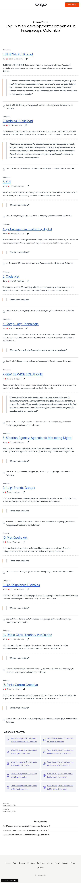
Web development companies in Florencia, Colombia (60, 775)
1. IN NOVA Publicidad (18, 54)
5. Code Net (11, 276)
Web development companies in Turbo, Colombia (60, 740)
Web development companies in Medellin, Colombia (24, 764)
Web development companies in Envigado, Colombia (24, 752)
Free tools (31, 863)
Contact (65, 863)
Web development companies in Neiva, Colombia (24, 775)
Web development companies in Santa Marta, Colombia (60, 764)
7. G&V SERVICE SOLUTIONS (23, 374)
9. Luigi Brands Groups (19, 488)
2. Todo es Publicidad (18, 121)
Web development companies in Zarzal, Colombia (24, 787)
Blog (14, 863)
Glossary (22, 863)
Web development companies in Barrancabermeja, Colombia (24, 740)
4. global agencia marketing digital (27, 229)
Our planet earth (53, 863)
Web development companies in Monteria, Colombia (60, 787)
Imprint (41, 868)
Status (8, 863)
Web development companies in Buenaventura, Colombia (60, 752)
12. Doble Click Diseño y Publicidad (27, 635)
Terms (73, 863)
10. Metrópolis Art (15, 537)
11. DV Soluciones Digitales (21, 585)
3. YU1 (7, 182)
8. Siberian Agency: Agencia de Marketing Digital (37, 438)
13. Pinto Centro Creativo (20, 685)
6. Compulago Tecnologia (21, 324)
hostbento (41, 863)
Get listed (72, 4)
